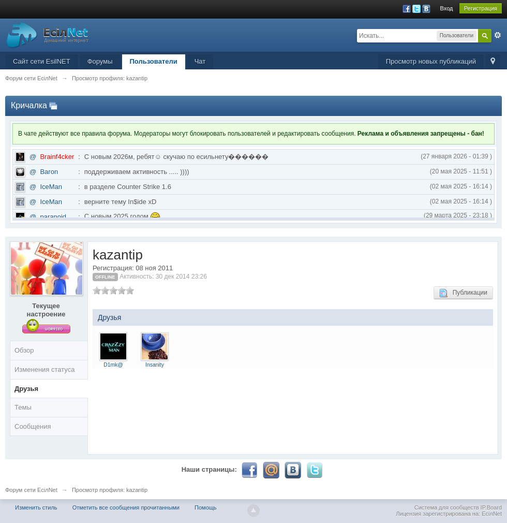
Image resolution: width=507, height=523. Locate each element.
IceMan (51, 187)
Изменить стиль (36, 507)
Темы (23, 407)
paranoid (53, 217)
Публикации (463, 293)
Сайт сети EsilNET (41, 61)
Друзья (26, 389)
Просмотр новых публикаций (431, 61)
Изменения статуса (44, 369)
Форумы (100, 61)
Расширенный (498, 35)
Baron (49, 172)
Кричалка (29, 105)
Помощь (206, 507)
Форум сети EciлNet (31, 490)
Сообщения (32, 426)
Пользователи (153, 61)
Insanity (154, 365)
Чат (200, 61)
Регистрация (480, 8)
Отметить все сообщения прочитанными (126, 507)
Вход (446, 8)
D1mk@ (113, 365)
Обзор (24, 350)
